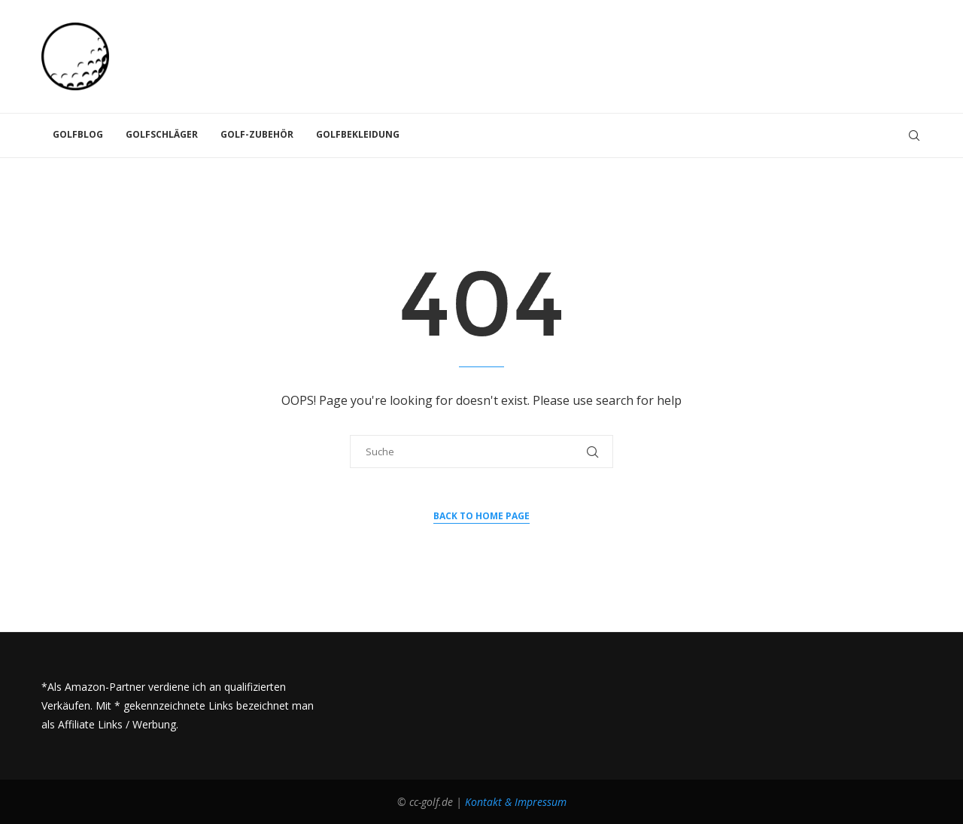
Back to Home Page (481, 515)
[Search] (914, 135)
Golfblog (78, 134)
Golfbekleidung (357, 134)
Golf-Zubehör (256, 134)
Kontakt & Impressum (516, 802)
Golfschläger (162, 134)
